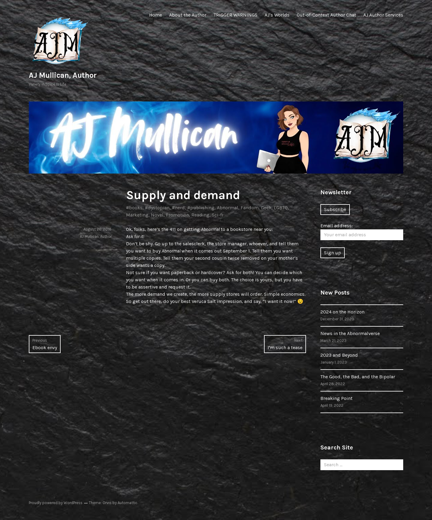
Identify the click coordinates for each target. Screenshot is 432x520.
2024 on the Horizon (342, 312)
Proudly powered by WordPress (55, 502)
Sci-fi (217, 215)
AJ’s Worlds (277, 15)
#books (134, 207)
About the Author (187, 15)
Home (155, 15)
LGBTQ (281, 207)
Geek (266, 207)
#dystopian (157, 207)
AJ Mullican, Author (63, 75)
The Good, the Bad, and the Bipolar (357, 376)
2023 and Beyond (339, 355)
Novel (157, 215)
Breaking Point (336, 398)
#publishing (200, 207)
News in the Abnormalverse (350, 333)
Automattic (127, 502)
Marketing (137, 215)
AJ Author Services (383, 15)
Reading (200, 215)
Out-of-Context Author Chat (326, 15)
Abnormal (227, 207)
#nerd (178, 207)
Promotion (177, 215)
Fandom (250, 207)
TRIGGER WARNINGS (235, 15)
